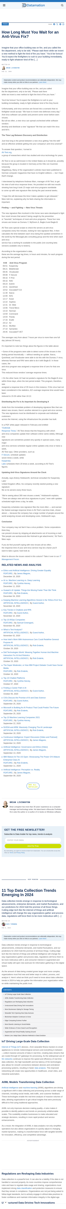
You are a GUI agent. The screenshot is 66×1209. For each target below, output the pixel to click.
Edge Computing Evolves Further (16, 1020)
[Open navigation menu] (4, 5)
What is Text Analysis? (12, 630)
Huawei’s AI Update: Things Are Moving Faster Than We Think (29, 590)
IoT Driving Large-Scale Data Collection (18, 994)
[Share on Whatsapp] (63, 24)
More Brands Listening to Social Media (17, 1024)
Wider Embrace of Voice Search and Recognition (21, 1028)
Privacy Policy (20, 852)
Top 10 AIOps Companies (14, 620)
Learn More (42, 82)
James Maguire (23, 573)
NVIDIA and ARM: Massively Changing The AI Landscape (27, 727)
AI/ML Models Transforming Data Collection (19, 998)
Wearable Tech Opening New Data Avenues (19, 1013)
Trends (5, 24)
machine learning (30, 1088)
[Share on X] (57, 24)
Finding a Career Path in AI (14, 688)
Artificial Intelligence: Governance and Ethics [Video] (25, 747)
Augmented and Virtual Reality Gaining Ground (20, 1032)
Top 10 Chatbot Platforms (14, 678)
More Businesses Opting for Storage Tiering (19, 1009)
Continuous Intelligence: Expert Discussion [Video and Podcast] (30, 737)
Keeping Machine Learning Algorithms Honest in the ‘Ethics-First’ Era (32, 600)
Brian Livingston (11, 68)
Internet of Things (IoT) (11, 1047)
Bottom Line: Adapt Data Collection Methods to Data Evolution (25, 1035)
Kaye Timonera (9, 924)
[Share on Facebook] (54, 24)
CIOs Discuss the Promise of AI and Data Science (24, 698)
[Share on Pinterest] (60, 24)
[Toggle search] (62, 5)
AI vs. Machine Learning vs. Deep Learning (21, 580)
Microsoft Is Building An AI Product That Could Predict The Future (31, 708)
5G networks (7, 1059)
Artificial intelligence (10, 1088)
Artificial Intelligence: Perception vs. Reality (21, 770)
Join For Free (33, 846)
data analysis (40, 1068)
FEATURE (7, 573)
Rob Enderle (22, 593)
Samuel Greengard (25, 623)
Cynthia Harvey (23, 583)
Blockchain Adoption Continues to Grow (18, 1017)
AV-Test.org (6, 152)
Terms (11, 852)
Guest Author (38, 603)
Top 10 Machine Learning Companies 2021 (21, 717)
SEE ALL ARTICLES (33, 786)
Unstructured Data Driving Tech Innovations (19, 1005)
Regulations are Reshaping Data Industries (19, 1002)
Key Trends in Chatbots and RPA (17, 610)
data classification (24, 1188)
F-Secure (6, 455)
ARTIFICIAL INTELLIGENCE (15, 603)
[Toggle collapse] (5, 1202)
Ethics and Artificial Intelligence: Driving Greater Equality (27, 570)
